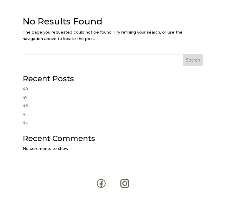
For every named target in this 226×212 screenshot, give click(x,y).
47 (25, 97)
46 (25, 105)
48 (25, 88)
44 (25, 122)
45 (25, 114)
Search (193, 60)
